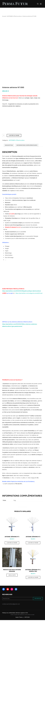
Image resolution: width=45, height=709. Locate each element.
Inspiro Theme (18, 630)
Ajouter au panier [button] (12, 555)
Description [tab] (9, 158)
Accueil (4, 16)
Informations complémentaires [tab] (27, 158)
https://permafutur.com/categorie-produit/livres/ (29, 306)
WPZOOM (27, 630)
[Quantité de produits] (4, 148)
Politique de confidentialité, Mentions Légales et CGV (15, 626)
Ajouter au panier (14, 148)
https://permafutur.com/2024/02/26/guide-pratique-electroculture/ (21, 304)
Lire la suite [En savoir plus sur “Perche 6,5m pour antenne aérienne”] (12, 588)
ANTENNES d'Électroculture (14, 16)
